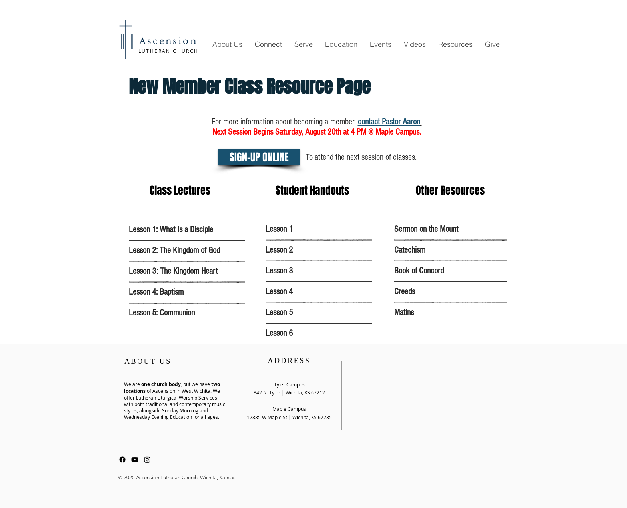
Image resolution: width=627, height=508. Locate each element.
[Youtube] (135, 460)
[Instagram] (147, 460)
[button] (227, 44)
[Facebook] (122, 460)
